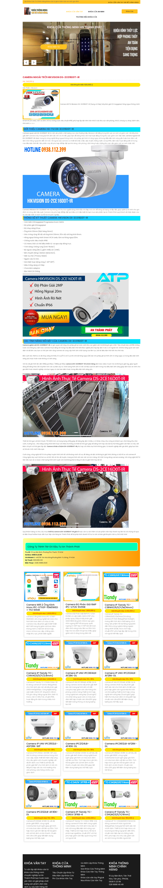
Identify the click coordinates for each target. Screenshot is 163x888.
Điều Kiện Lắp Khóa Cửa (63, 875)
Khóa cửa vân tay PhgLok (92, 877)
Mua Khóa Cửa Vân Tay (91, 880)
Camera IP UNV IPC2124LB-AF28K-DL (120, 674)
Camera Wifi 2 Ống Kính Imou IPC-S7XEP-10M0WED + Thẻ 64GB (42, 607)
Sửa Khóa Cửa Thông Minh (93, 869)
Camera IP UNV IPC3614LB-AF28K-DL (81, 674)
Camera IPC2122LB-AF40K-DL (42, 813)
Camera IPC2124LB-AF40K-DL (77, 745)
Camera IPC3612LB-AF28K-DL (121, 745)
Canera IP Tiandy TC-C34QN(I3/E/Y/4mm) (117, 813)
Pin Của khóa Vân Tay (62, 878)
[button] (34, 62)
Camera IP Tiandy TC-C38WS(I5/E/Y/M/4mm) (119, 606)
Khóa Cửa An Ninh (96, 11)
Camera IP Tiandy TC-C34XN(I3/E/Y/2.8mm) (39, 674)
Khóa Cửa (129, 11)
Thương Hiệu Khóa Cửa (86, 17)
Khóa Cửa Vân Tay (74, 11)
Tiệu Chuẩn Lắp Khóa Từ (63, 872)
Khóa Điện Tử (54, 47)
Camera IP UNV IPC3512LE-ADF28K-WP (42, 745)
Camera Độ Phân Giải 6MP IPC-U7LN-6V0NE (81, 606)
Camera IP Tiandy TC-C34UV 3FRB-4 (79, 813)
